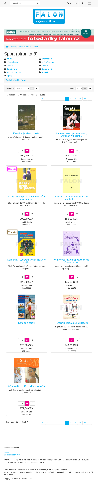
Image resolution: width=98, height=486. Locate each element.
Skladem (12, 95)
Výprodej (23, 95)
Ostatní (10, 66)
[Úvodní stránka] (7, 47)
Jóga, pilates (12, 62)
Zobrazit (72, 88)
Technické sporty (14, 72)
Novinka (42, 95)
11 (80, 98)
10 (75, 98)
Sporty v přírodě (49, 69)
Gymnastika (47, 59)
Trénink (45, 72)
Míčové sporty (48, 62)
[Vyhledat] (37, 3)
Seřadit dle (10, 88)
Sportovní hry (12, 69)
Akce (33, 95)
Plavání (45, 66)
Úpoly (9, 76)
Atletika (10, 59)
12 (85, 98)
